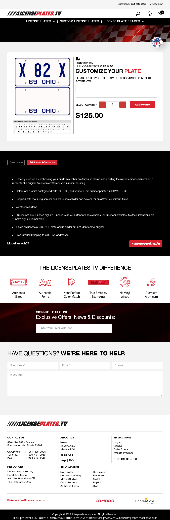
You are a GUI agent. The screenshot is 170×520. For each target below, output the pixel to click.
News (63, 445)
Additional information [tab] (42, 163)
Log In (117, 445)
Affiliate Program (123, 456)
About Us (67, 441)
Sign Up (118, 449)
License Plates (38, 22)
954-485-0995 (138, 4)
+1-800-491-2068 (35, 458)
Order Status (121, 452)
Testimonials (67, 449)
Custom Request (126, 462)
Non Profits (67, 475)
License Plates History (20, 475)
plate (132, 72)
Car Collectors (68, 486)
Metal (96, 482)
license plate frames (122, 22)
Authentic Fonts (69, 489)
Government (100, 475)
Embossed (99, 479)
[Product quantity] (112, 105)
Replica (97, 486)
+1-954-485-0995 (35, 455)
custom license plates (79, 22)
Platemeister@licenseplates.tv (26, 504)
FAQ (71, 463)
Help (63, 463)
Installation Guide (17, 478)
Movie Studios (68, 482)
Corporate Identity (71, 479)
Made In (68, 452)
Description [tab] (16, 163)
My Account (156, 4)
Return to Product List (145, 244)
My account (122, 441)
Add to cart (143, 105)
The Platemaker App (19, 485)
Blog (96, 489)
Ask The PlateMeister (21, 482)
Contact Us (16, 441)
